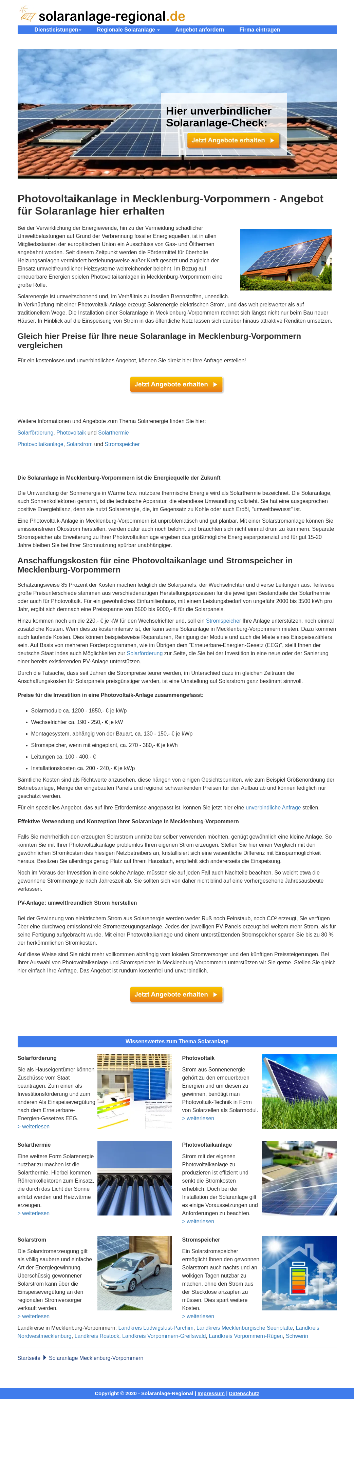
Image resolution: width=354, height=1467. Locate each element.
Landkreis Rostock (97, 1336)
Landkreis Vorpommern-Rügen (246, 1336)
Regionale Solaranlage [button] (128, 30)
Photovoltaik (71, 433)
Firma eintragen (259, 30)
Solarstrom (80, 444)
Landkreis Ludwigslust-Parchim (155, 1328)
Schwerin (297, 1336)
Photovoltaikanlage (40, 444)
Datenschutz (244, 1393)
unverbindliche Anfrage (273, 807)
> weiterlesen (34, 1126)
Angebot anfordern (199, 30)
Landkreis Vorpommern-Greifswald (164, 1336)
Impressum (211, 1393)
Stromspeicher (122, 444)
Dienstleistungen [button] (58, 30)
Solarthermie (113, 433)
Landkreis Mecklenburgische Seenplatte (245, 1328)
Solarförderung (36, 433)
